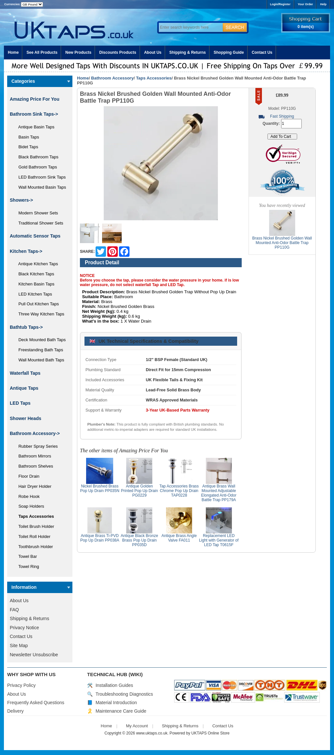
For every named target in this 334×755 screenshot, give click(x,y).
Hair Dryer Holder (33, 486)
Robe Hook (27, 496)
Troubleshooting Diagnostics (124, 694)
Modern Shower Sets (36, 213)
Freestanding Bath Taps (38, 349)
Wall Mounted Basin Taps (40, 187)
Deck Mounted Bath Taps (40, 339)
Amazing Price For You (34, 99)
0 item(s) (305, 26)
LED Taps (20, 403)
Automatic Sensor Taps (35, 236)
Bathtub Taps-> (26, 327)
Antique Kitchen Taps (36, 263)
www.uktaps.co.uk (151, 733)
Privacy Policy (21, 685)
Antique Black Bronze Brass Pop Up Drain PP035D (139, 540)
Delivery (15, 711)
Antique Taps (24, 388)
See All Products (41, 52)
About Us (152, 52)
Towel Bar (25, 556)
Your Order (305, 4)
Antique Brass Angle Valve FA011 (179, 538)
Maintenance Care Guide (121, 711)
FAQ (14, 609)
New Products (78, 52)
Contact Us (262, 52)
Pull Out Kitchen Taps (36, 303)
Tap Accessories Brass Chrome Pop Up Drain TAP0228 (179, 491)
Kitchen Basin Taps (34, 284)
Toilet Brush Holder (34, 526)
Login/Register (280, 4)
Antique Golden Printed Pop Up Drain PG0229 (139, 491)
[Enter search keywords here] (190, 27)
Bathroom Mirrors (32, 456)
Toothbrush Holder (33, 546)
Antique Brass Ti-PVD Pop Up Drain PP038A (99, 538)
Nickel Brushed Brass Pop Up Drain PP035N (99, 488)
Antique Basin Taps (34, 126)
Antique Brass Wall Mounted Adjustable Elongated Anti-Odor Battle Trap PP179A (218, 493)
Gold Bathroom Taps (35, 167)
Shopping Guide (229, 52)
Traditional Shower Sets (38, 223)
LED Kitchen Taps (33, 294)
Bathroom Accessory (112, 78)
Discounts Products (117, 52)
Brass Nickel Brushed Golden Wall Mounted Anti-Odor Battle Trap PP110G (282, 243)
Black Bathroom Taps (36, 156)
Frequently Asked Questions (35, 702)
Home (13, 52)
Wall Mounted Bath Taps (39, 359)
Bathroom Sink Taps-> (34, 114)
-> (35, 433)
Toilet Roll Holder (32, 536)
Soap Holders (29, 506)
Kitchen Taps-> (26, 251)
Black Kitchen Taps (34, 273)
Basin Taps (26, 137)
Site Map (19, 645)
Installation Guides (114, 685)
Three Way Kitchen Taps (39, 314)
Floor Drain (26, 476)
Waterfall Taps (25, 373)
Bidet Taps (26, 146)
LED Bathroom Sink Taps (40, 177)
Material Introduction (116, 702)
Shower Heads (25, 418)
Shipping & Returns (187, 52)
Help (323, 4)
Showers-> (21, 200)
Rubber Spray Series (36, 446)
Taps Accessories (154, 78)
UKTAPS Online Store (210, 733)
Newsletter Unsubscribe (34, 654)
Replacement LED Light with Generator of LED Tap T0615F (218, 540)
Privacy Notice (24, 627)
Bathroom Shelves (33, 466)
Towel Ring (26, 566)
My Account (137, 725)
